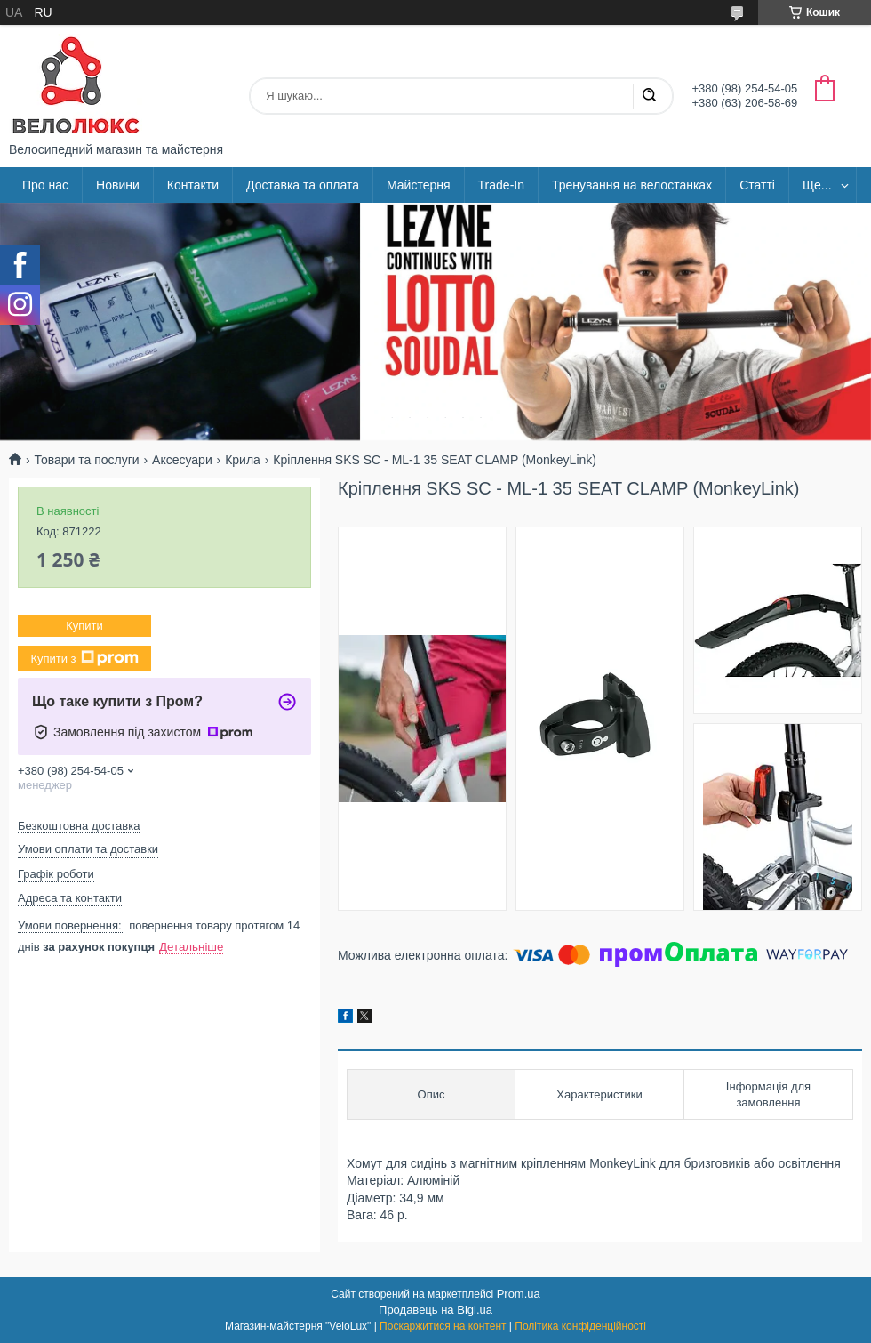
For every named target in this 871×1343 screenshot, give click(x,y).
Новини (118, 185)
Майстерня (419, 185)
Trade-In (501, 185)
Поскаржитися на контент (443, 1326)
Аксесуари (182, 460)
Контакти (193, 185)
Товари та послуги (86, 460)
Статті (757, 185)
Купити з (84, 658)
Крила (242, 460)
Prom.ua (518, 1293)
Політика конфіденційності (580, 1326)
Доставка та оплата (302, 185)
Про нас (45, 185)
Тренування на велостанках (632, 185)
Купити (84, 625)
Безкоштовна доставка (79, 825)
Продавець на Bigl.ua (435, 1309)
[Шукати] (649, 96)
